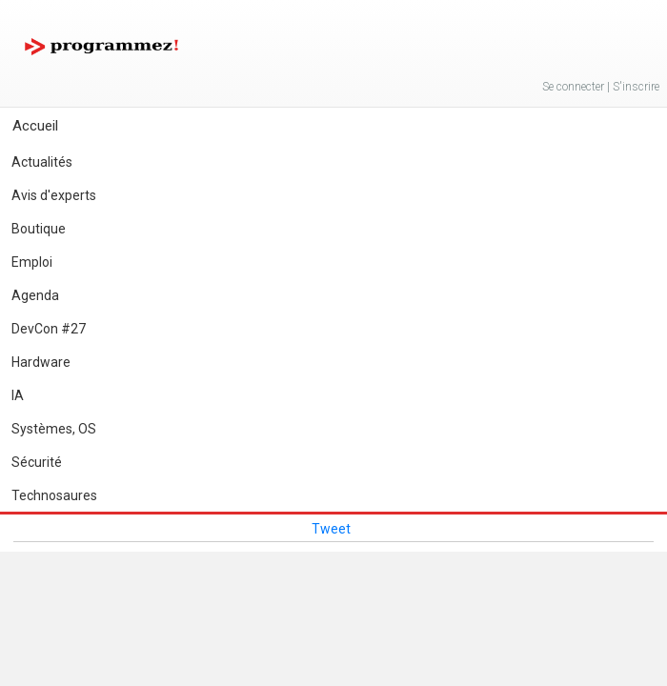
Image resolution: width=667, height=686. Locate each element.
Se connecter (573, 86)
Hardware (41, 362)
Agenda (35, 295)
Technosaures (54, 495)
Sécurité (36, 462)
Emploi (31, 262)
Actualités (41, 162)
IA (17, 395)
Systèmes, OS (53, 428)
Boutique (38, 228)
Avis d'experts (53, 195)
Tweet (331, 528)
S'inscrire (636, 86)
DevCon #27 (48, 328)
